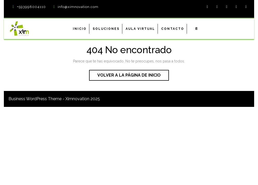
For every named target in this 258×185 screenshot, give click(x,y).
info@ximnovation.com (78, 7)
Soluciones (106, 29)
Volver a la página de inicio (133, 76)
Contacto (172, 29)
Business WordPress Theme (35, 98)
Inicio (80, 29)
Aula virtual (140, 29)
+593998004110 (31, 7)
